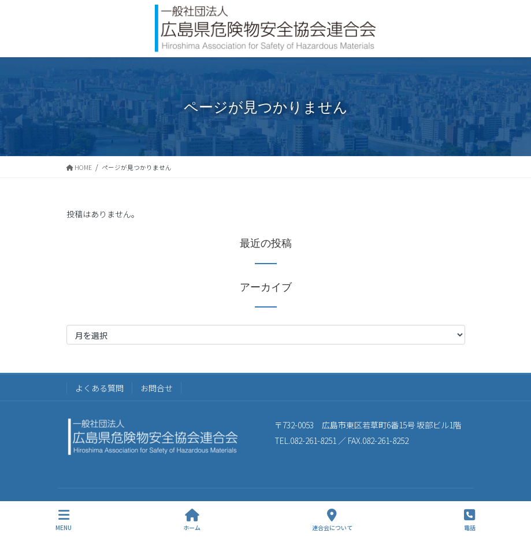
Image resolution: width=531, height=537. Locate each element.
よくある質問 (99, 388)
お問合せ (156, 388)
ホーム (191, 520)
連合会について (332, 520)
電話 (470, 520)
